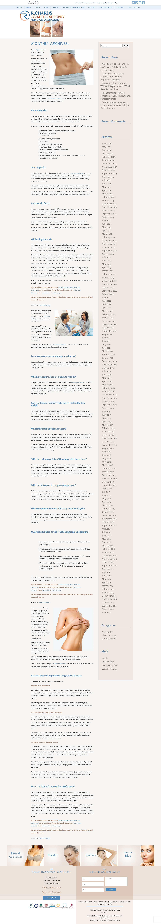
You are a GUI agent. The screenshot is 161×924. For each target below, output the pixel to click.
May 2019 (107, 439)
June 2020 (107, 392)
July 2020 (107, 388)
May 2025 (107, 190)
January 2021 (108, 374)
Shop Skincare (106, 8)
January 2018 (108, 496)
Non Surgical (108, 902)
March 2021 (108, 367)
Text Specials (134, 8)
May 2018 (107, 482)
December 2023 (110, 248)
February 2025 (109, 201)
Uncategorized (109, 674)
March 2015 (108, 618)
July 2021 (106, 352)
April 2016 (107, 572)
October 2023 (109, 255)
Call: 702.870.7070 (51, 888)
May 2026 (107, 147)
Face (38, 8)
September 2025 (110, 176)
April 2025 (107, 194)
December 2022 (110, 291)
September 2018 (110, 467)
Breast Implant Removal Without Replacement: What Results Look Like (115, 86)
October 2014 (109, 636)
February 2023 (109, 284)
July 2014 (106, 647)
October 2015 (109, 593)
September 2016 (110, 554)
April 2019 (107, 442)
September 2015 (110, 597)
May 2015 (106, 611)
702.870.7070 (33, 4)
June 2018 (107, 478)
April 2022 (107, 320)
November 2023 (110, 252)
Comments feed (110, 701)
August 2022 (108, 305)
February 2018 (109, 492)
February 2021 (109, 370)
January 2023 (109, 287)
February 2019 (109, 449)
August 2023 (108, 262)
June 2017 (107, 521)
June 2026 (107, 144)
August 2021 (108, 349)
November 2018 (110, 460)
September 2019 (110, 424)
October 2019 (109, 421)
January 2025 (109, 205)
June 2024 (107, 230)
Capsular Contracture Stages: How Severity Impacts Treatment (112, 77)
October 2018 (109, 464)
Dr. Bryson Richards (55, 98)
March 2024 (108, 241)
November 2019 (110, 417)
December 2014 (110, 629)
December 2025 (110, 165)
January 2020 (109, 410)
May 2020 (107, 395)
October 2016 (109, 550)
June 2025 (107, 187)
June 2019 (107, 435)
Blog (115, 902)
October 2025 (109, 172)
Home (19, 8)
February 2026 (109, 158)
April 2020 (107, 399)
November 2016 (110, 546)
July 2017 (106, 518)
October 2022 (109, 298)
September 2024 (110, 219)
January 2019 (108, 453)
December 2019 (110, 413)
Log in (105, 694)
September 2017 (110, 510)
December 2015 (110, 586)
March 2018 (108, 489)
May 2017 (106, 525)
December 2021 (110, 334)
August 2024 (108, 223)
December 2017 (110, 500)
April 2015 (107, 615)
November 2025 (110, 169)
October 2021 (109, 341)
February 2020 (109, 406)
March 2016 (108, 575)
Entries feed (108, 697)
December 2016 (110, 543)
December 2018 (110, 457)
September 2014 (110, 640)
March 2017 (108, 532)
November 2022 (110, 295)
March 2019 (108, 446)
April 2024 (107, 237)
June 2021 (107, 356)
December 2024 (110, 208)
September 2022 (110, 302)
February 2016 (109, 579)
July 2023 (106, 266)
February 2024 (109, 244)
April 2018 (107, 485)
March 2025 (108, 198)
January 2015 (108, 626)
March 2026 (108, 154)
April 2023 (107, 277)
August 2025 (108, 180)
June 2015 (107, 608)
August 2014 (108, 644)
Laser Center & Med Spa (73, 8)
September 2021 (110, 345)
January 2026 (109, 162)
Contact (120, 8)
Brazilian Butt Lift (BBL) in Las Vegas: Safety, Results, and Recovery (114, 67)
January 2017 (108, 539)
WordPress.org (109, 705)
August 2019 (108, 428)
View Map (51, 898)
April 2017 (107, 528)
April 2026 (107, 151)
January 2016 (108, 582)
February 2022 (109, 327)
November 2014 (110, 633)
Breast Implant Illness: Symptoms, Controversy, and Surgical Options (115, 96)
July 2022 (106, 309)
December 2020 (110, 377)
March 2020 (108, 403)
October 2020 (109, 385)
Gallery (91, 8)
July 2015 (106, 604)
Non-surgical (108, 667)
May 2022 (107, 316)
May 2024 (107, 234)
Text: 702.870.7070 (51, 892)
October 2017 (109, 507)
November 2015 (110, 590)
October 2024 (109, 216)
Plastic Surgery (44, 305)
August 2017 (108, 514)
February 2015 (109, 622)
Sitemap (128, 902)
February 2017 (109, 536)
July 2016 (106, 561)
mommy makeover (38, 50)
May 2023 (107, 273)
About (29, 8)
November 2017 (110, 503)
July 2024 (107, 226)
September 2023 (110, 259)
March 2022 (108, 323)
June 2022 (107, 313)
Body (46, 8)
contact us (46, 293)
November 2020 (110, 381)
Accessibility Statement (105, 904)
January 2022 (108, 331)
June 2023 (107, 270)
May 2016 (107, 568)
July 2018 (106, 475)
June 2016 (107, 564)
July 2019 (106, 431)
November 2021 (110, 338)
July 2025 (106, 183)
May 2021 (106, 359)
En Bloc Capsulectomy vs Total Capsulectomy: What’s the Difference (114, 105)
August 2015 (108, 600)
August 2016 (108, 557)
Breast (56, 8)
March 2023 (108, 280)
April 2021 (107, 363)
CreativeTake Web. (114, 920)
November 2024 (110, 212)
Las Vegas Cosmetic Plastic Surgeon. (109, 916)
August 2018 (108, 471)
